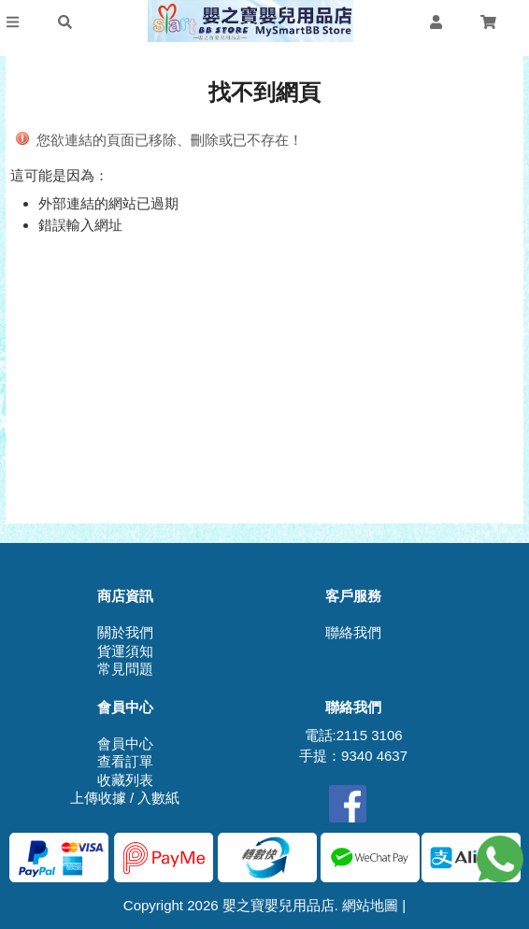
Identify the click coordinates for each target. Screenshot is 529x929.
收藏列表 (125, 780)
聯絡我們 (353, 632)
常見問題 (125, 669)
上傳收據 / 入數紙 (125, 798)
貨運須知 (125, 651)
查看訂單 (125, 761)
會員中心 (125, 743)
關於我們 (125, 632)
